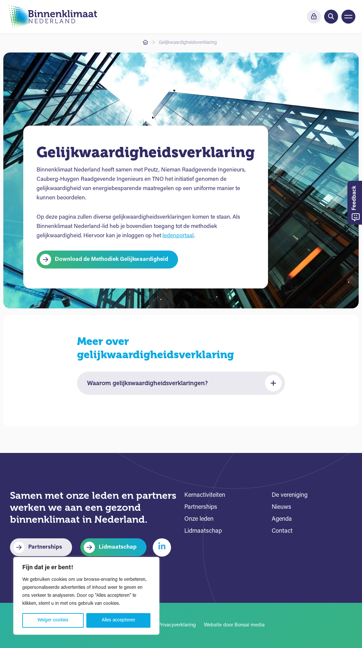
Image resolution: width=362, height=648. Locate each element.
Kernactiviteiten (204, 495)
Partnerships (45, 547)
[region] (86, 596)
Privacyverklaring (177, 625)
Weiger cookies (53, 620)
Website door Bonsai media (234, 625)
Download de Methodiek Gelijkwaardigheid (111, 259)
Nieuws (281, 507)
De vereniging (290, 495)
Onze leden (199, 519)
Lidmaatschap (117, 547)
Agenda (282, 519)
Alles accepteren (118, 620)
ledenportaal (178, 236)
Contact (282, 531)
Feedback (356, 203)
